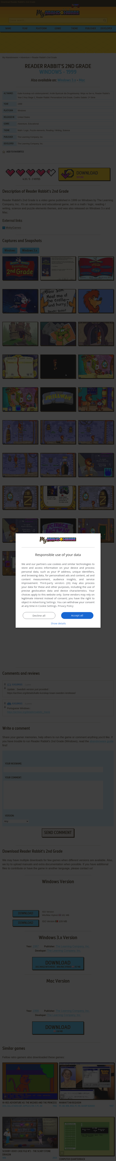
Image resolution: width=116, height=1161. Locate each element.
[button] (58, 623)
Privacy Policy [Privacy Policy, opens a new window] (66, 606)
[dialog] (58, 580)
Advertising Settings (44, 602)
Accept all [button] (77, 615)
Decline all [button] (39, 615)
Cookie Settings (47, 606)
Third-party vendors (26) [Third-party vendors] (55, 583)
